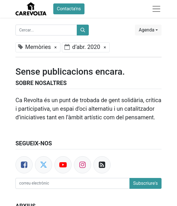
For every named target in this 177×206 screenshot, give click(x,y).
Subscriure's (145, 183)
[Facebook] (24, 164)
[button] (148, 30)
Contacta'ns (69, 8)
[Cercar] (83, 30)
